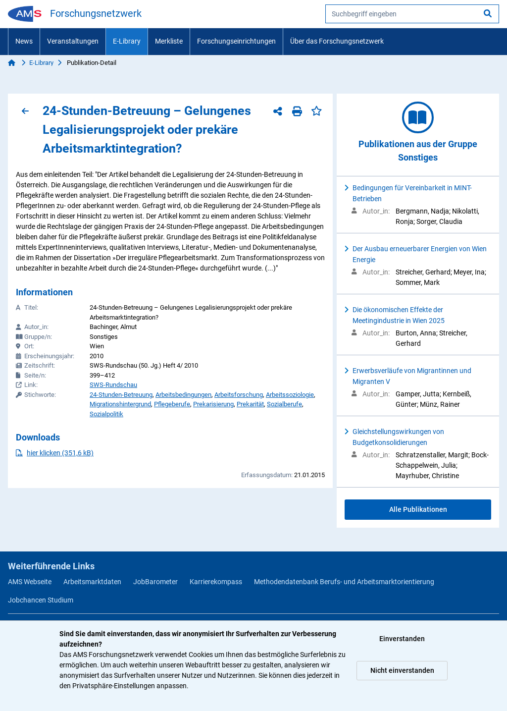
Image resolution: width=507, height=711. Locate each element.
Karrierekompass (216, 582)
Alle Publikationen (418, 509)
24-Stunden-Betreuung (121, 394)
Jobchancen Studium (40, 600)
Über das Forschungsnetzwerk (337, 41)
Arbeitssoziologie (290, 394)
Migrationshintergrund (120, 404)
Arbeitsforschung (238, 394)
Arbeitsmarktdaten (92, 582)
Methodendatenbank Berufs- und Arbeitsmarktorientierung (344, 582)
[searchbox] (412, 13)
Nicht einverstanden (402, 670)
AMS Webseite (29, 582)
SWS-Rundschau (113, 384)
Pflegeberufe (172, 404)
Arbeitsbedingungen (183, 394)
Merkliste (169, 41)
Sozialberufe (284, 404)
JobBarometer (155, 582)
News (24, 41)
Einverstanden (402, 639)
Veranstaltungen (73, 41)
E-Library (127, 41)
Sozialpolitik (106, 414)
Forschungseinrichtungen (236, 41)
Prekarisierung (213, 404)
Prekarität (250, 404)
